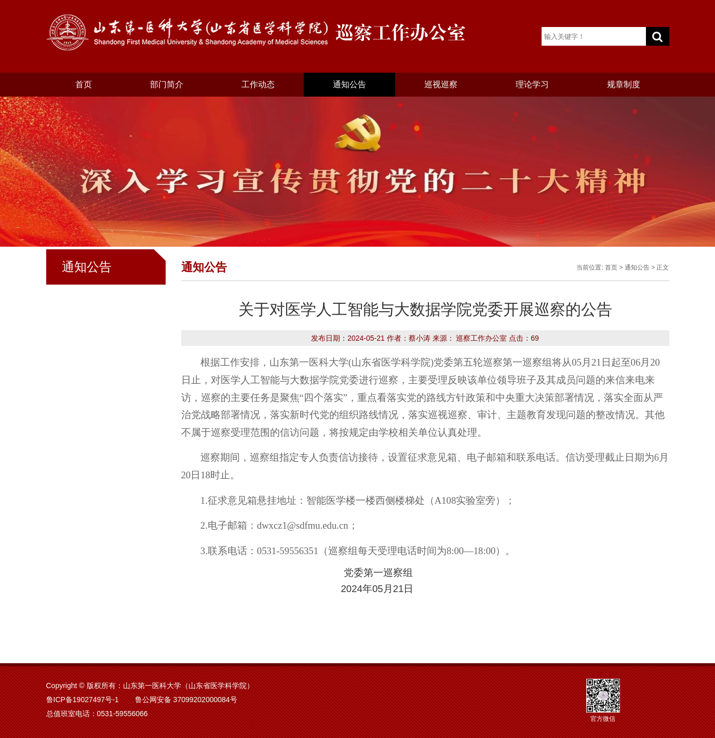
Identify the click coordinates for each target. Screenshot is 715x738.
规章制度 (623, 84)
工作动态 (258, 84)
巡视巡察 (440, 84)
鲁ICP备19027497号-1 (82, 699)
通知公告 (349, 84)
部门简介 (166, 84)
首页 (83, 84)
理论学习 (532, 84)
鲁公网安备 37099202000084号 (186, 699)
